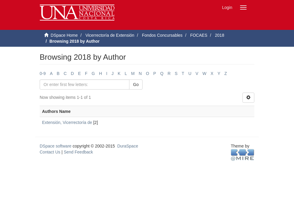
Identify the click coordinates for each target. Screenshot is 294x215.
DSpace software (56, 146)
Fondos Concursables (162, 35)
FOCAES (199, 35)
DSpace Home (64, 35)
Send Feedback (78, 152)
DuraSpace (127, 146)
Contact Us (50, 152)
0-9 (43, 73)
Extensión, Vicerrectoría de (67, 122)
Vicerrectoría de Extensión (109, 35)
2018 (219, 35)
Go (136, 84)
